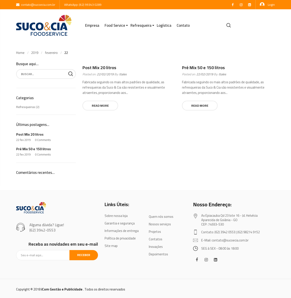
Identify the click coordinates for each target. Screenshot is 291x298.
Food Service (115, 25)
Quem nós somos (161, 216)
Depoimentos (158, 254)
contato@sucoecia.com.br (35, 5)
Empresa (92, 25)
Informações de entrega (122, 231)
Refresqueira (140, 25)
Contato (183, 25)
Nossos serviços (160, 224)
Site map (111, 246)
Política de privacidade (120, 238)
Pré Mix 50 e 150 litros (203, 67)
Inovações (156, 246)
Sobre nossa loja (116, 216)
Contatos (155, 239)
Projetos (155, 231)
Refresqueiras (25, 107)
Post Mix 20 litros (99, 67)
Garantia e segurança (120, 223)
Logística (164, 25)
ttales (123, 74)
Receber (83, 255)
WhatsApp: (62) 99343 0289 (82, 5)
